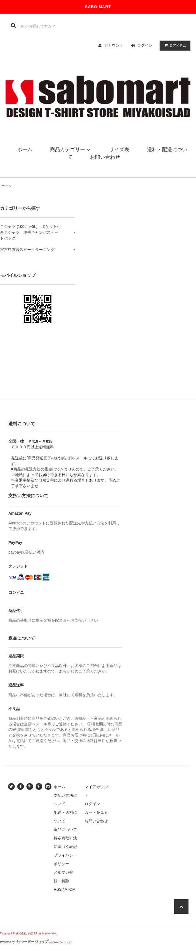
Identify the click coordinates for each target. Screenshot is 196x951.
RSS (58, 889)
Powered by (36, 941)
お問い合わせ (96, 821)
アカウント (113, 45)
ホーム (6, 186)
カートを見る (96, 812)
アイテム (174, 45)
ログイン (145, 45)
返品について (65, 829)
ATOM (70, 889)
